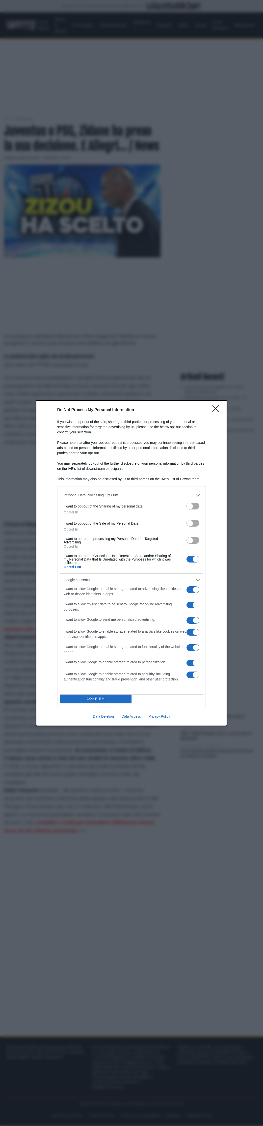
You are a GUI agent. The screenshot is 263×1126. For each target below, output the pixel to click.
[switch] (192, 506)
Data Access (131, 716)
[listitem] (131, 495)
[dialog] (131, 563)
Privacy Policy (159, 716)
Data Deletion (103, 716)
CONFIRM (95, 699)
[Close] (217, 410)
